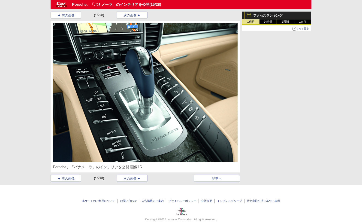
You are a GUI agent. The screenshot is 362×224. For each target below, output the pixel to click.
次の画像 (130, 15)
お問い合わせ (128, 201)
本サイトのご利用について (98, 201)
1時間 (250, 21)
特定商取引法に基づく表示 (263, 201)
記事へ (217, 178)
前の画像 (68, 15)
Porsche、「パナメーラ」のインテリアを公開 (110, 4)
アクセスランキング (267, 15)
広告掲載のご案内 (153, 201)
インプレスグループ (229, 201)
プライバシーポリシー (182, 201)
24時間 (268, 21)
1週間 (285, 21)
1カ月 (302, 21)
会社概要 (206, 201)
